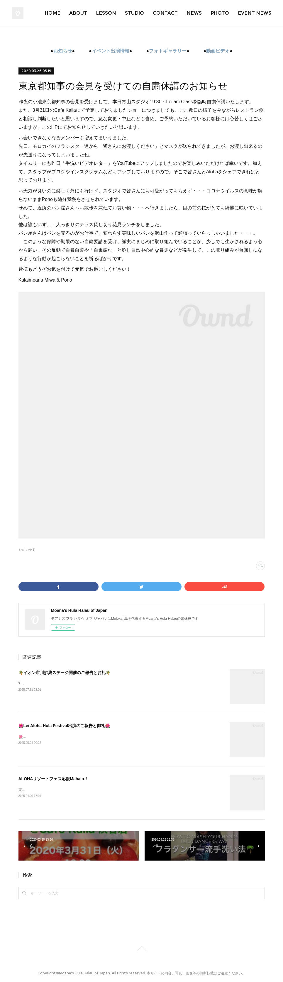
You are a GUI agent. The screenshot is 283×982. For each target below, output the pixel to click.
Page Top (141, 949)
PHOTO (220, 13)
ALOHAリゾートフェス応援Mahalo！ (53, 778)
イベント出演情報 (110, 50)
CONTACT (165, 13)
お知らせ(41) (26, 549)
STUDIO (134, 13)
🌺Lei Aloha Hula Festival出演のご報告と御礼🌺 (64, 725)
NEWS (194, 13)
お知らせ (62, 50)
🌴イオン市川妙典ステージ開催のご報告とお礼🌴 (64, 672)
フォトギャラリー (168, 50)
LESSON (106, 13)
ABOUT (78, 13)
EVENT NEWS (254, 13)
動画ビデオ (218, 50)
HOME (52, 13)
